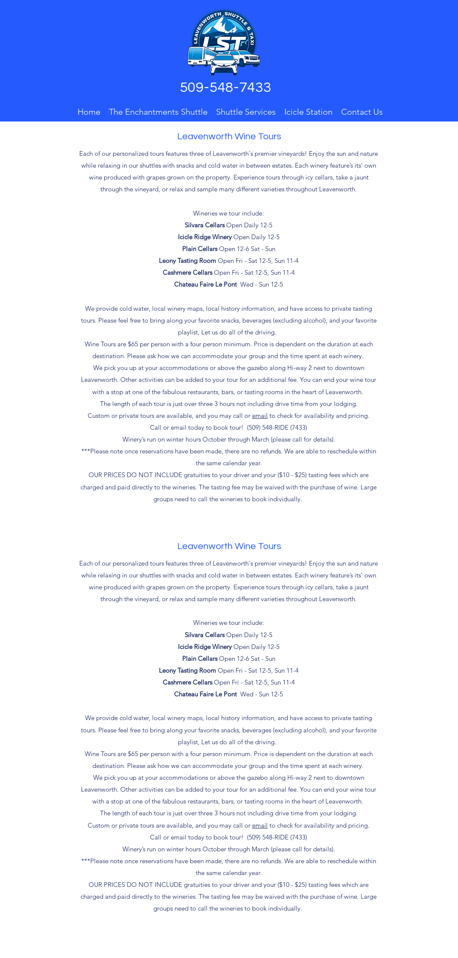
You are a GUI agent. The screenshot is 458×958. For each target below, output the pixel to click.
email (260, 415)
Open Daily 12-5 (228, 225)
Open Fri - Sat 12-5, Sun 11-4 (229, 272)
